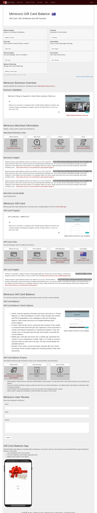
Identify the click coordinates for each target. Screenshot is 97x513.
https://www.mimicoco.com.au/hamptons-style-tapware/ (21, 285)
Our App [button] (39, 2)
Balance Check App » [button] (11, 71)
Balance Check (30, 2)
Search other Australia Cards (84, 76)
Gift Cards (20, 2)
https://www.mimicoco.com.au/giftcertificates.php (56, 275)
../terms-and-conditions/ (83, 148)
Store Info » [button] (8, 49)
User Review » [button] (55, 60)
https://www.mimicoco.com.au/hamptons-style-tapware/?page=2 (35, 186)
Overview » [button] (54, 37)
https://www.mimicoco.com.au (46, 86)
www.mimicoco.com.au (13, 148)
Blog (46, 2)
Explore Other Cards (83, 260)
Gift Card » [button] (8, 60)
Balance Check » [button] (10, 37)
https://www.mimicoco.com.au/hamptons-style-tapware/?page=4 (35, 177)
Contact (53, 2)
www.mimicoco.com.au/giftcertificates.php (16, 260)
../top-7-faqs (36, 148)
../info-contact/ (60, 148)
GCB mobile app (61, 206)
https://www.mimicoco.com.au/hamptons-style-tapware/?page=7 (35, 167)
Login (91, 2)
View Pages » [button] (55, 49)
